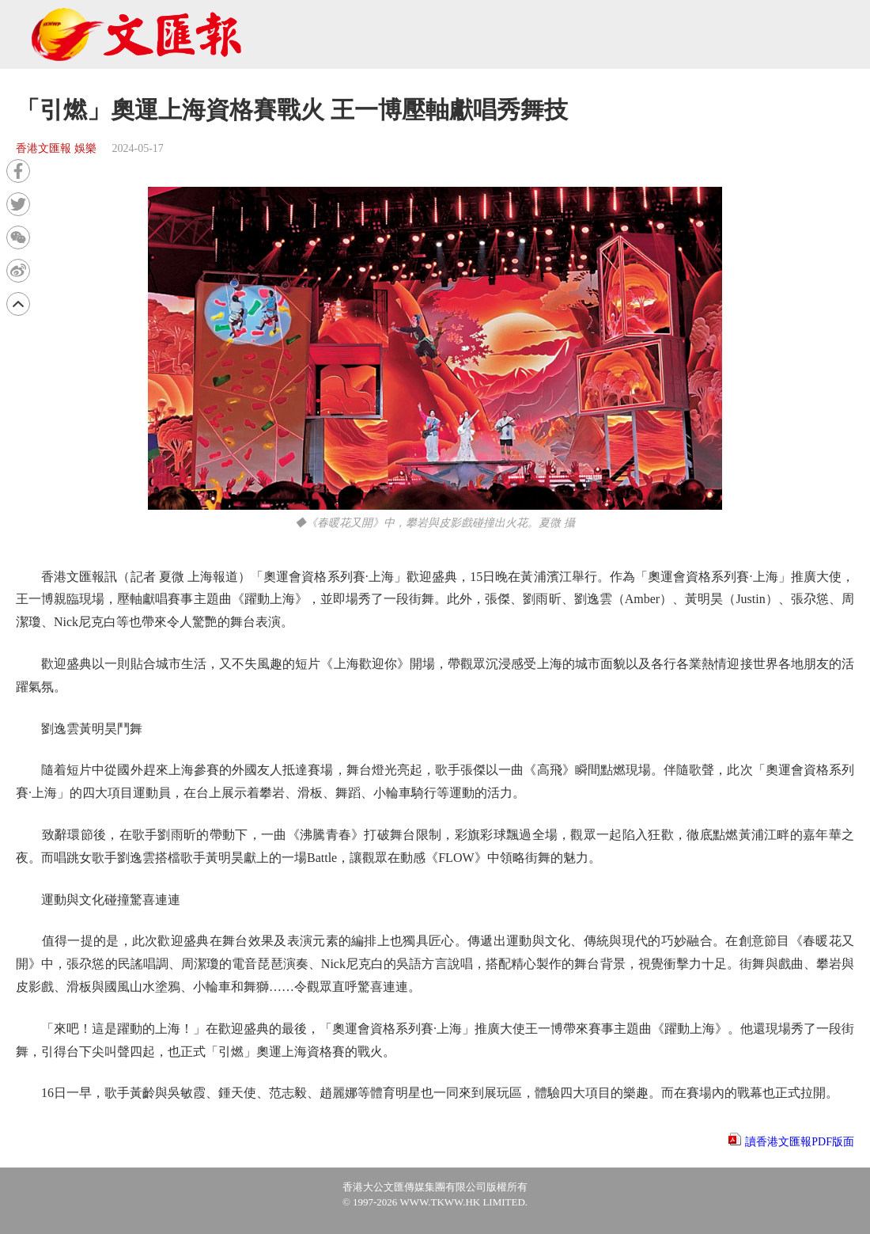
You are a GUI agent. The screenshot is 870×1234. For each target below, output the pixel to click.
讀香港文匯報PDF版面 (799, 1142)
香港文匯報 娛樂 (56, 148)
